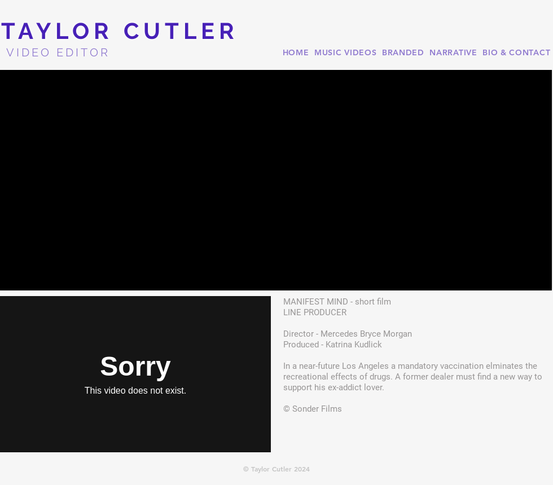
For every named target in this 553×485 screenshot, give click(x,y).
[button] (276, 180)
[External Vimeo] (135, 374)
